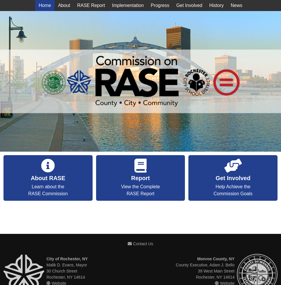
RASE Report (91, 5)
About (64, 5)
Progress (160, 5)
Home (45, 5)
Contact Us (140, 243)
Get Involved (189, 5)
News (236, 5)
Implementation (128, 5)
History (216, 5)
